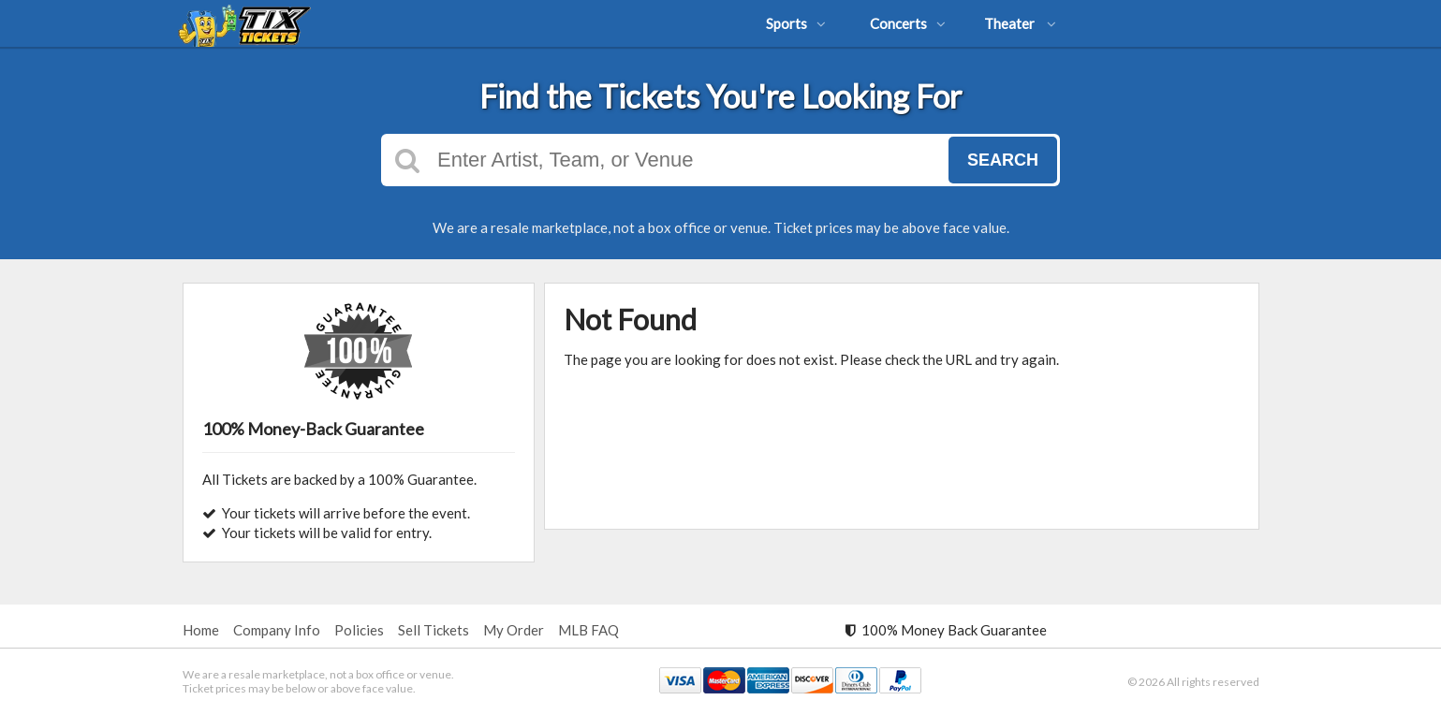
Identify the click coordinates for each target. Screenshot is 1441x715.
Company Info (276, 629)
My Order (513, 629)
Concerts (908, 23)
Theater (1020, 23)
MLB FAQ (588, 629)
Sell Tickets (433, 629)
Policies (359, 629)
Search (1002, 160)
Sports (796, 23)
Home (201, 629)
